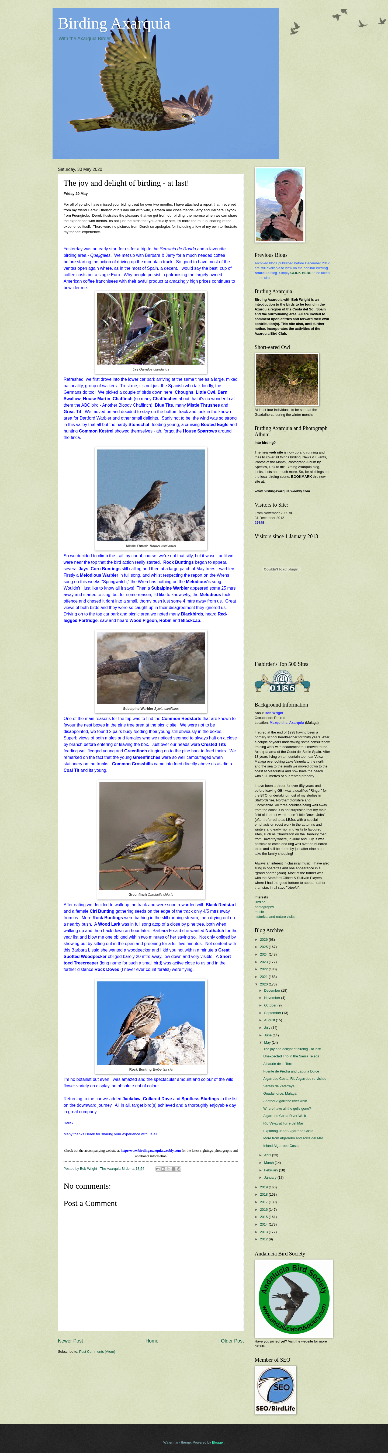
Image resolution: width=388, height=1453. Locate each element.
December (272, 990)
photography (264, 907)
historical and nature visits (275, 917)
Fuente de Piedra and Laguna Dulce (291, 1071)
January (270, 1177)
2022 (264, 969)
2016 (264, 1210)
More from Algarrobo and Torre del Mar (293, 1138)
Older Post (232, 1341)
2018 (264, 1194)
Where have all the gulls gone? (287, 1108)
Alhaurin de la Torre (278, 1064)
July (267, 1028)
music (259, 912)
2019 (264, 1187)
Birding (260, 902)
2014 (264, 1224)
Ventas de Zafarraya (279, 1086)
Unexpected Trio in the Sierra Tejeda (291, 1056)
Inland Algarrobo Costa (281, 1146)
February (271, 1170)
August (270, 1020)
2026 (264, 939)
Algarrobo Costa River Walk (284, 1116)
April (268, 1155)
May (268, 1042)
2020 (264, 984)
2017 (264, 1202)
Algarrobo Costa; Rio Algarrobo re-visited (294, 1079)
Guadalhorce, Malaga (279, 1093)
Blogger (218, 1442)
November (272, 998)
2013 (264, 1232)
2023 (264, 962)
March (269, 1163)
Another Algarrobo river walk (285, 1101)
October (270, 1005)
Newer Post (70, 1341)
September (273, 1013)
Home (152, 1341)
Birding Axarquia (114, 23)
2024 (264, 954)
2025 (264, 947)
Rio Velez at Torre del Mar (283, 1123)
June (268, 1035)
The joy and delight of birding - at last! (292, 1049)
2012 (264, 1239)
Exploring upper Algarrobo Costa (288, 1131)
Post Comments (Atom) (97, 1352)
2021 (264, 977)
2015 (264, 1217)
